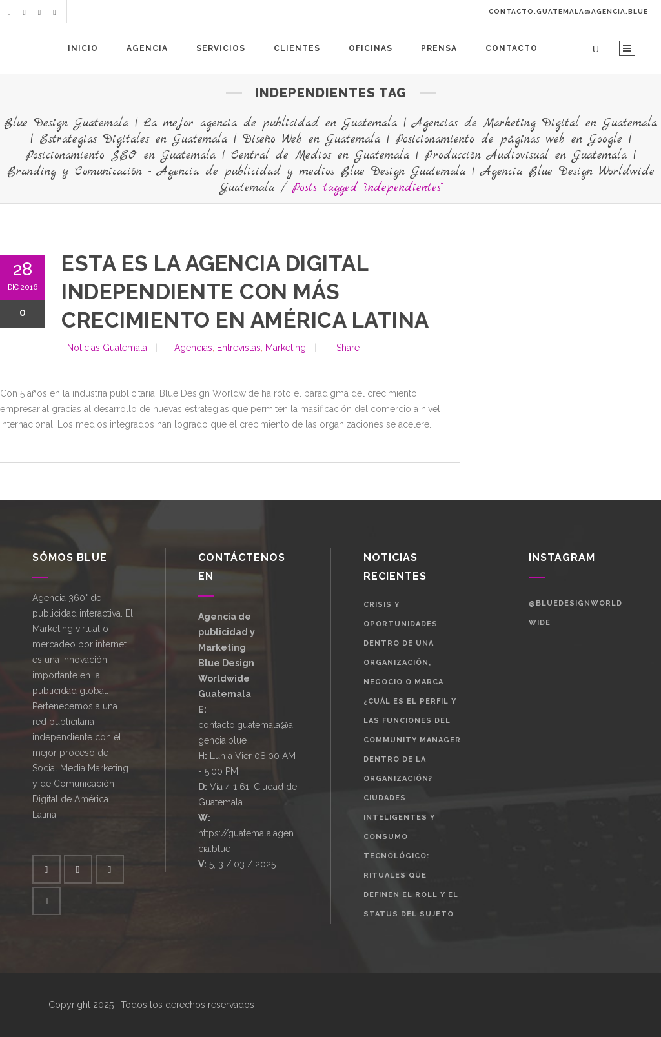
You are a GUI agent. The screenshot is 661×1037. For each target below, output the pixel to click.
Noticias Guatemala (107, 347)
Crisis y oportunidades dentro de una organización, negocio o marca (403, 643)
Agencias (193, 347)
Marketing (285, 347)
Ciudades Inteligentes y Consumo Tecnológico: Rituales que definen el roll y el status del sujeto (410, 856)
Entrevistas (239, 347)
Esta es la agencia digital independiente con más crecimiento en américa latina (245, 292)
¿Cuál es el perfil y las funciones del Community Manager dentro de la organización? (412, 740)
